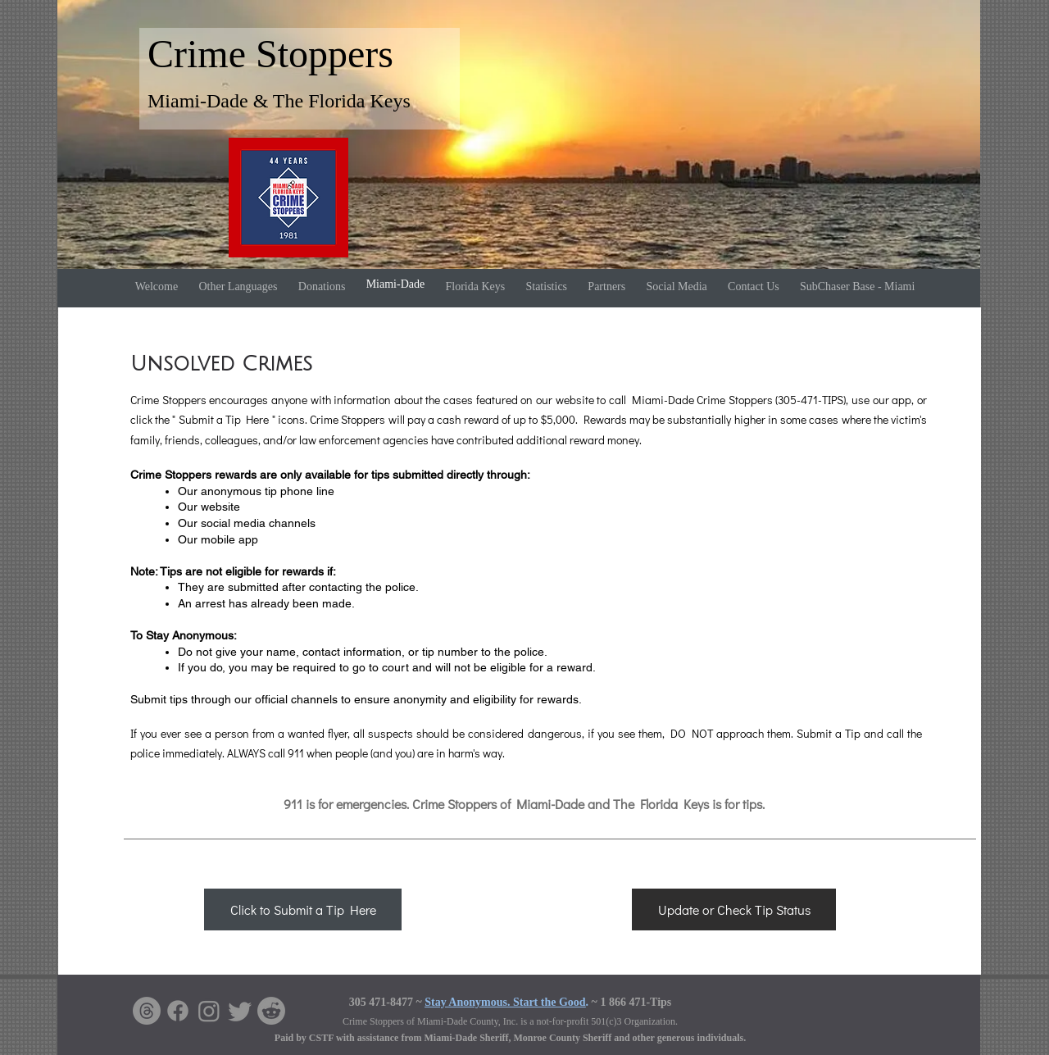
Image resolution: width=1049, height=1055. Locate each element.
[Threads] (147, 1011)
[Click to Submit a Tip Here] (303, 909)
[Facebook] (178, 1011)
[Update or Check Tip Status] (734, 909)
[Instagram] (209, 1011)
